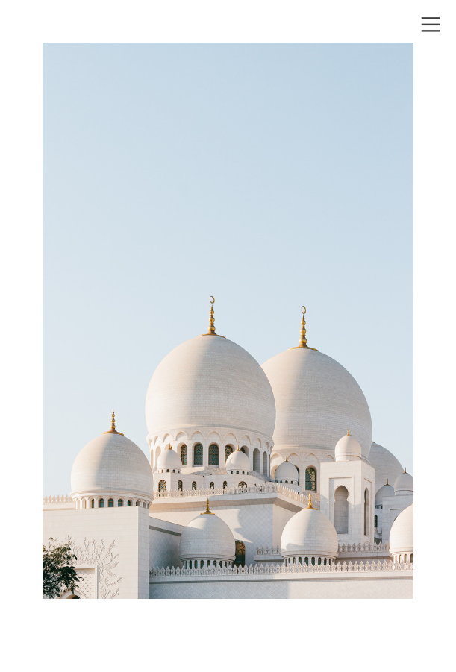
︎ (430, 25)
